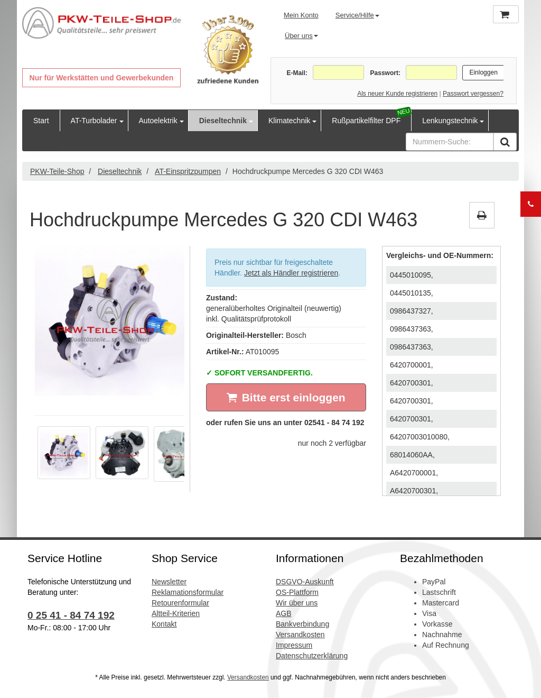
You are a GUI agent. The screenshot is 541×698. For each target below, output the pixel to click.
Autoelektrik (158, 120)
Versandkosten (300, 634)
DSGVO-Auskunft (305, 581)
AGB (284, 613)
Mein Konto (301, 15)
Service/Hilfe (357, 15)
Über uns (301, 36)
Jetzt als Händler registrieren (291, 273)
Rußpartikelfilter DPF (366, 120)
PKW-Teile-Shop (57, 171)
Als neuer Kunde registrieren (397, 93)
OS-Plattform (297, 592)
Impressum (294, 645)
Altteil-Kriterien (176, 613)
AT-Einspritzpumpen (188, 171)
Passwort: (385, 73)
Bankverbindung (302, 624)
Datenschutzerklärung (312, 655)
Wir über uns (297, 603)
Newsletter (169, 581)
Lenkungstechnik (450, 120)
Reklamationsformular (187, 592)
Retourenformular (180, 603)
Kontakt (164, 624)
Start (41, 120)
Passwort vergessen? (473, 93)
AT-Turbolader (94, 120)
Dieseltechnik (223, 120)
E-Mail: (296, 73)
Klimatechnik (289, 120)
